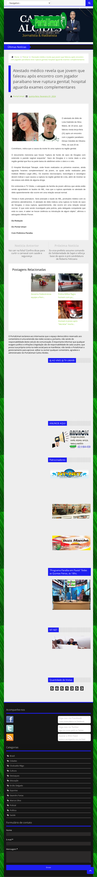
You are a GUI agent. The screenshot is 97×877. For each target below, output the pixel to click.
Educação (13, 774)
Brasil (11, 750)
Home (16, 57)
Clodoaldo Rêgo (16, 760)
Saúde (12, 809)
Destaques (14, 769)
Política (12, 804)
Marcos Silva (14, 794)
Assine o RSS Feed (69, 730)
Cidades (12, 755)
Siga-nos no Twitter (69, 721)
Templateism (49, 874)
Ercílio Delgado (15, 779)
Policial (25, 57)
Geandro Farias (16, 789)
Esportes (13, 784)
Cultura (12, 765)
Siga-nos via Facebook (71, 712)
